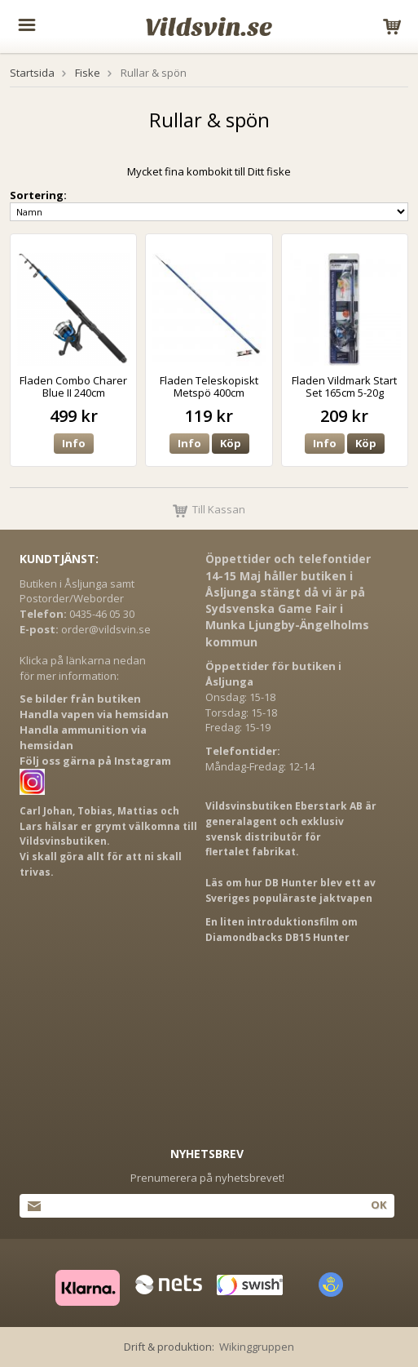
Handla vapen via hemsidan (94, 714)
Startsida (32, 72)
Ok (378, 1204)
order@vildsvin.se (106, 629)
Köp (230, 443)
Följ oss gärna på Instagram (95, 760)
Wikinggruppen (256, 1346)
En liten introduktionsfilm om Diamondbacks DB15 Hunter (281, 929)
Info (74, 443)
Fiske (87, 72)
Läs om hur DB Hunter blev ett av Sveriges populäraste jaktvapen (290, 890)
